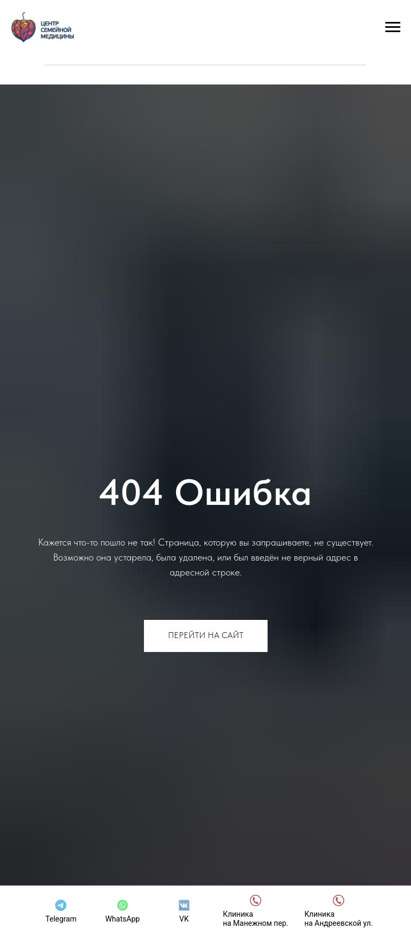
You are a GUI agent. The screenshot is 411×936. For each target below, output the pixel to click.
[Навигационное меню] (392, 27)
